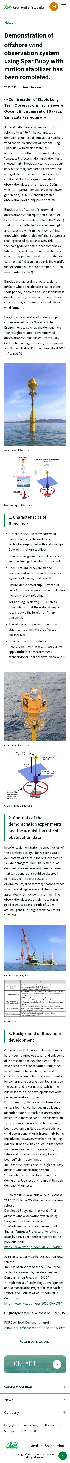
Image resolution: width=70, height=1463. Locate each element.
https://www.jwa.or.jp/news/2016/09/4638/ (33, 1303)
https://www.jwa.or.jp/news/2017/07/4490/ (33, 1247)
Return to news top (34, 1341)
